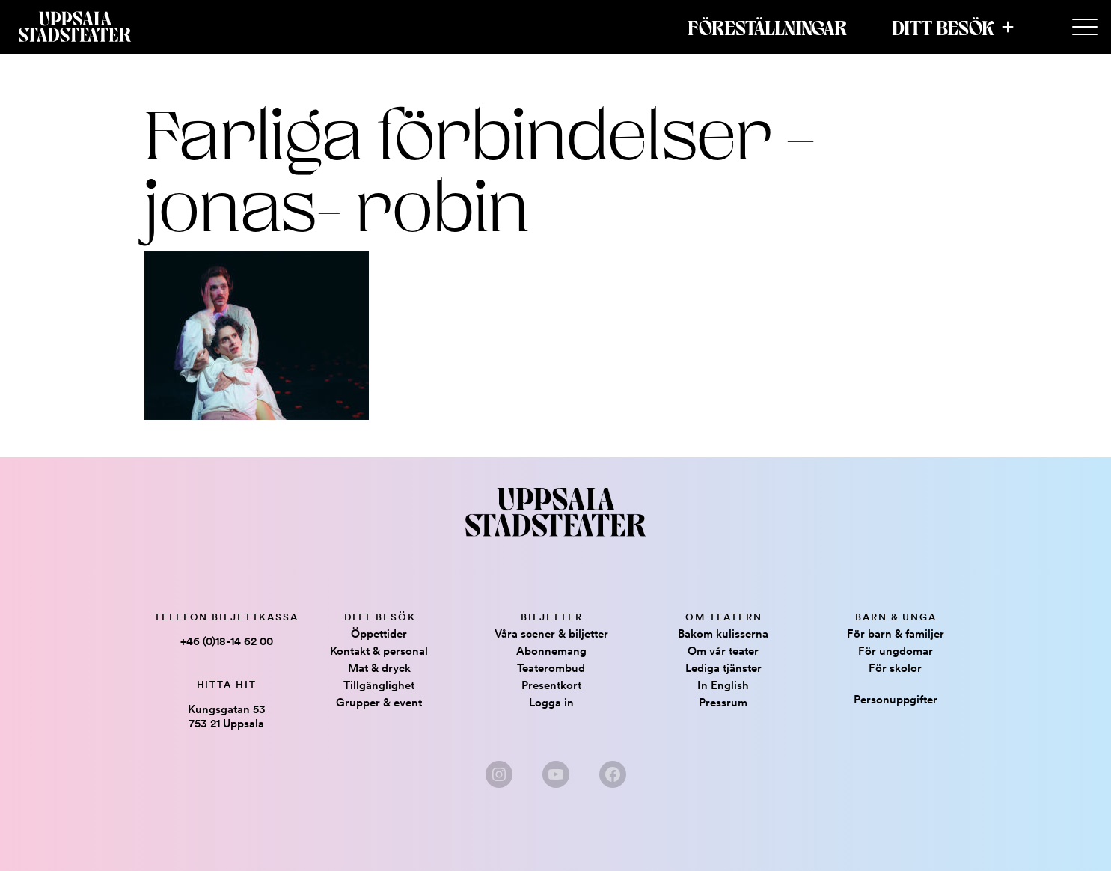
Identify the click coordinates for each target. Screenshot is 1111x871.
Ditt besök (943, 27)
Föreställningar (767, 27)
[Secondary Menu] (1084, 27)
